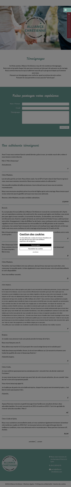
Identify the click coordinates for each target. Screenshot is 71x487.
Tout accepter (35, 245)
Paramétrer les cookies (35, 249)
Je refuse (35, 252)
